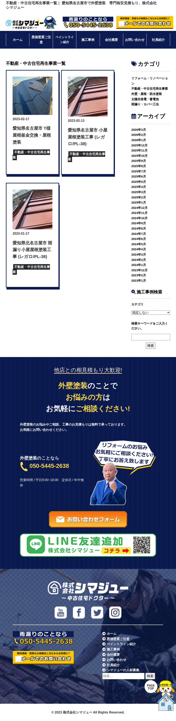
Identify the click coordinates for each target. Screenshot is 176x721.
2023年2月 (138, 275)
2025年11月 (139, 150)
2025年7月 (138, 171)
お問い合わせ (135, 39)
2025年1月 (138, 202)
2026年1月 (138, 140)
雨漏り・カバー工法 (145, 104)
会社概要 (111, 39)
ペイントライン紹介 (64, 39)
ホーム (18, 39)
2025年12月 (139, 145)
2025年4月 (138, 186)
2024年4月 (138, 249)
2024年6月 (138, 239)
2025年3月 (138, 192)
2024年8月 (138, 228)
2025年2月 (138, 197)
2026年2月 (138, 134)
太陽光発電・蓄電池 (145, 99)
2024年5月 (138, 244)
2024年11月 (139, 213)
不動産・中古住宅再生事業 (149, 88)
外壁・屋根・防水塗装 (146, 94)
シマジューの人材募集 (123, 670)
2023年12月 (139, 270)
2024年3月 (138, 254)
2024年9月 (138, 223)
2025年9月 (138, 160)
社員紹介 (158, 39)
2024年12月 (139, 207)
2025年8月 (138, 166)
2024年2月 (138, 259)
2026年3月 (138, 129)
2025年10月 (139, 155)
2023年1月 (138, 280)
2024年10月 (139, 218)
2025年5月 (138, 181)
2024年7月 (138, 233)
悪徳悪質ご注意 (41, 39)
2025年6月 (138, 176)
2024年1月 (138, 265)
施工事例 (87, 39)
